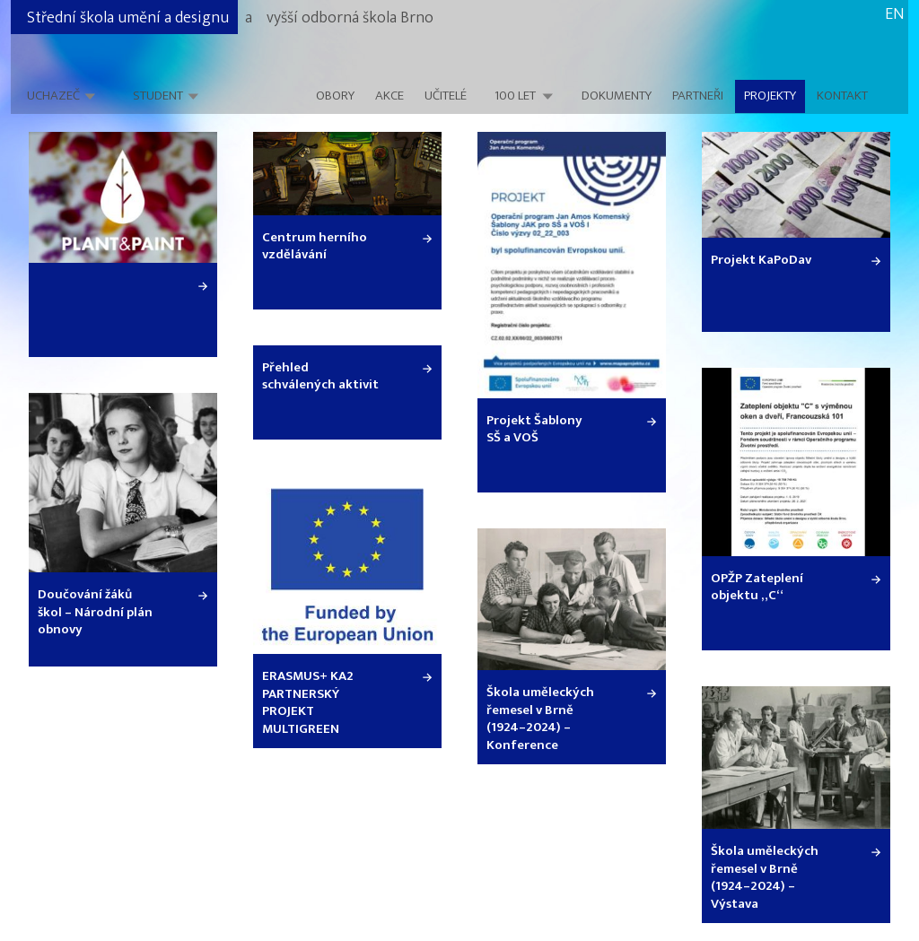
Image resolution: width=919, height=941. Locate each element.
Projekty (770, 96)
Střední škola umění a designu (128, 17)
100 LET (515, 96)
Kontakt (842, 96)
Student (158, 95)
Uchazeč (53, 95)
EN (894, 14)
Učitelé (445, 96)
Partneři (697, 96)
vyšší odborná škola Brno (350, 17)
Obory (335, 96)
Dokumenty (617, 96)
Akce (389, 96)
